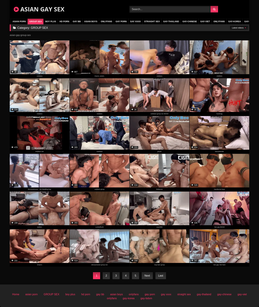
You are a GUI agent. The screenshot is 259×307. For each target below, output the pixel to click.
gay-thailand (171, 21)
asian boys (90, 21)
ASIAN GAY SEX (39, 9)
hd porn (64, 21)
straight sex (152, 21)
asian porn (19, 21)
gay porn (121, 21)
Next (147, 275)
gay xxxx (135, 21)
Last (160, 275)
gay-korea (234, 21)
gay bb (77, 21)
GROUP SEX (35, 21)
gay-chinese (190, 21)
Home (15, 294)
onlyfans (106, 21)
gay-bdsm (146, 298)
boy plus (50, 21)
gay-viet (205, 21)
